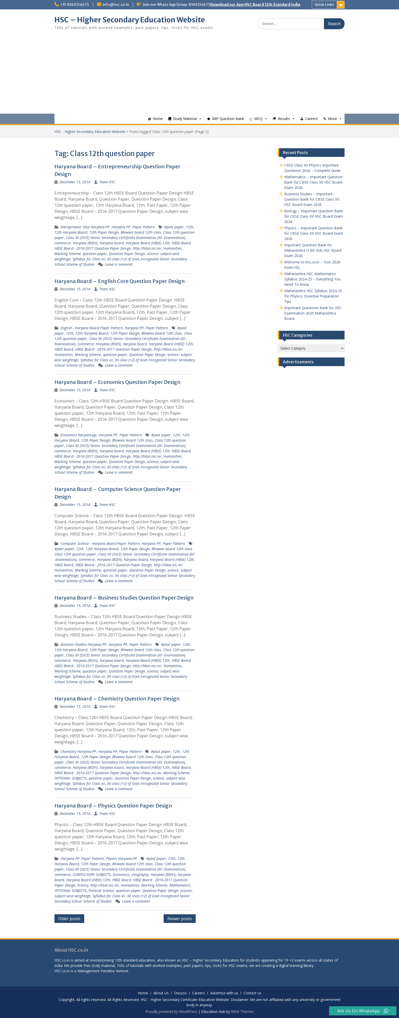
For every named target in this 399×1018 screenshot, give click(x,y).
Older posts (69, 918)
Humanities (172, 248)
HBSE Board (181, 243)
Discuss (180, 993)
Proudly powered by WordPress (171, 1011)
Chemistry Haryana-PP (78, 751)
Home (158, 118)
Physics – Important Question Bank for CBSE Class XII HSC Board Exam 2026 (313, 233)
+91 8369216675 (74, 4)
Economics (121, 874)
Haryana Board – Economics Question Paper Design (117, 382)
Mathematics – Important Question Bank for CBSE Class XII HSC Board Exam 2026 (313, 182)
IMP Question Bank (228, 118)
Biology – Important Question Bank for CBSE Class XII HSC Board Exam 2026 (313, 216)
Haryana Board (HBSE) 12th (148, 243)
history (82, 885)
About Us (161, 993)
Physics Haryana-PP (121, 858)
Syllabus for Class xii (89, 259)
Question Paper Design (127, 253)
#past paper (174, 226)
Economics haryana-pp (78, 434)
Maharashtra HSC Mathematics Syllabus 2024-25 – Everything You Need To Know (312, 279)
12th (189, 226)
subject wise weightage (72, 895)
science (152, 253)
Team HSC (107, 181)
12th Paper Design (104, 232)
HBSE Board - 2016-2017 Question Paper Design (92, 248)
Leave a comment (119, 264)
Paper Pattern (143, 226)
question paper (95, 253)
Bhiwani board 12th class (141, 232)
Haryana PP (120, 226)
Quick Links (324, 4)
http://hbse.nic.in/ (147, 248)
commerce (62, 243)
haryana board (112, 243)
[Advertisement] (199, 75)
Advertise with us (224, 993)
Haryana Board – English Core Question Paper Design (119, 281)
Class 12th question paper (75, 554)
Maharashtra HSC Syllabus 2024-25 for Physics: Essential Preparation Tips (313, 296)
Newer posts (179, 918)
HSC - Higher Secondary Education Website (89, 131)
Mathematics (179, 885)
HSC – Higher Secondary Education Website (129, 19)
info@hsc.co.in (116, 4)
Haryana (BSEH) (85, 243)
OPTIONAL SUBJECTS (70, 778)
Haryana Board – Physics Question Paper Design (113, 805)
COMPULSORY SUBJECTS (92, 874)
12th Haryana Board (70, 232)
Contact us (252, 993)
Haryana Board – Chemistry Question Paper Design (117, 698)
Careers (311, 118)
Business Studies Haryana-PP (83, 644)
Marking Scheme (67, 253)
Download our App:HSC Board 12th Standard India (255, 4)
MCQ (258, 118)
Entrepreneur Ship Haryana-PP (85, 226)
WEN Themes (242, 1011)
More (332, 118)
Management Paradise (96, 970)
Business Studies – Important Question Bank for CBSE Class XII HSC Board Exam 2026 (311, 199)
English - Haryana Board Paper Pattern (92, 327)
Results (284, 118)
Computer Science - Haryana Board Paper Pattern (100, 543)
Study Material (185, 118)
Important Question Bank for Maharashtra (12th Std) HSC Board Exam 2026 (312, 250)
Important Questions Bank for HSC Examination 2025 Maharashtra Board (313, 313)
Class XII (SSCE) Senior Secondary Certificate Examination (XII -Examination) (125, 237)
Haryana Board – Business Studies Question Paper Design (124, 597)
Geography (140, 874)
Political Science (101, 890)
